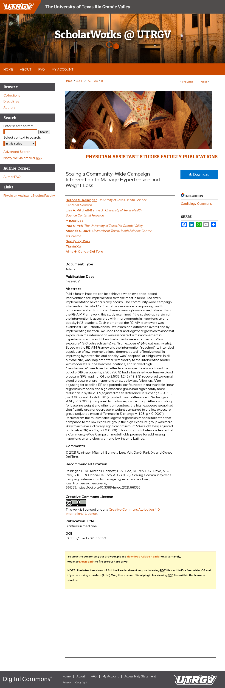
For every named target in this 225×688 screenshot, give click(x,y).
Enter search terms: (18, 126)
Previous (187, 82)
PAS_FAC (92, 81)
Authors (9, 107)
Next (204, 82)
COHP (79, 81)
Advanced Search (16, 152)
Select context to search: (22, 137)
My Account (110, 676)
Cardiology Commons (196, 203)
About (80, 676)
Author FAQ (12, 177)
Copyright (81, 682)
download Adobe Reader (144, 556)
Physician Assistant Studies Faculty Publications (152, 156)
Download (199, 174)
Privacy (66, 682)
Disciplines (11, 101)
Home (69, 81)
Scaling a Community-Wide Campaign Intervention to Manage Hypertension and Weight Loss (113, 180)
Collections (11, 95)
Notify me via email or (22, 158)
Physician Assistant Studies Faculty (29, 195)
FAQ (94, 676)
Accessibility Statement (140, 676)
